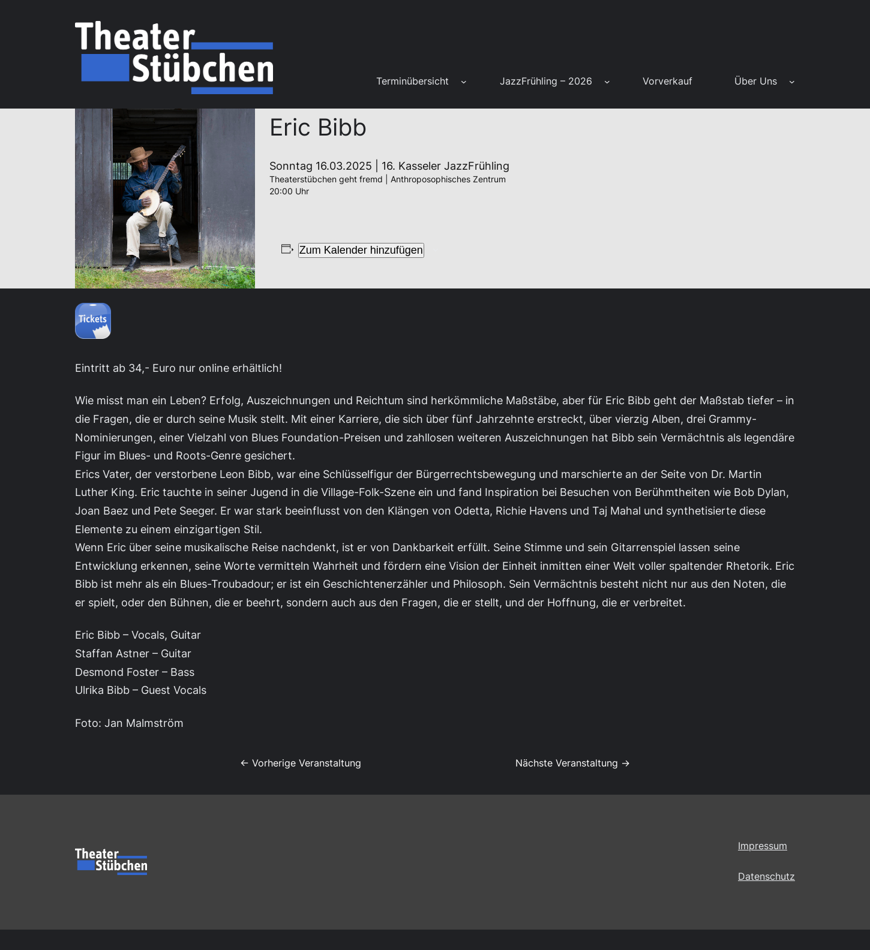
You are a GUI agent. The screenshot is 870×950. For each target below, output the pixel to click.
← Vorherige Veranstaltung (300, 763)
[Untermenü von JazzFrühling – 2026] (607, 82)
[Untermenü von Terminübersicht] (464, 82)
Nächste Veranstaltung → (572, 763)
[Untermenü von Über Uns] (792, 82)
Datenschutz (766, 876)
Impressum (762, 846)
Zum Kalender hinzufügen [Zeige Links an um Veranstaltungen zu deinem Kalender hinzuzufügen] (361, 250)
